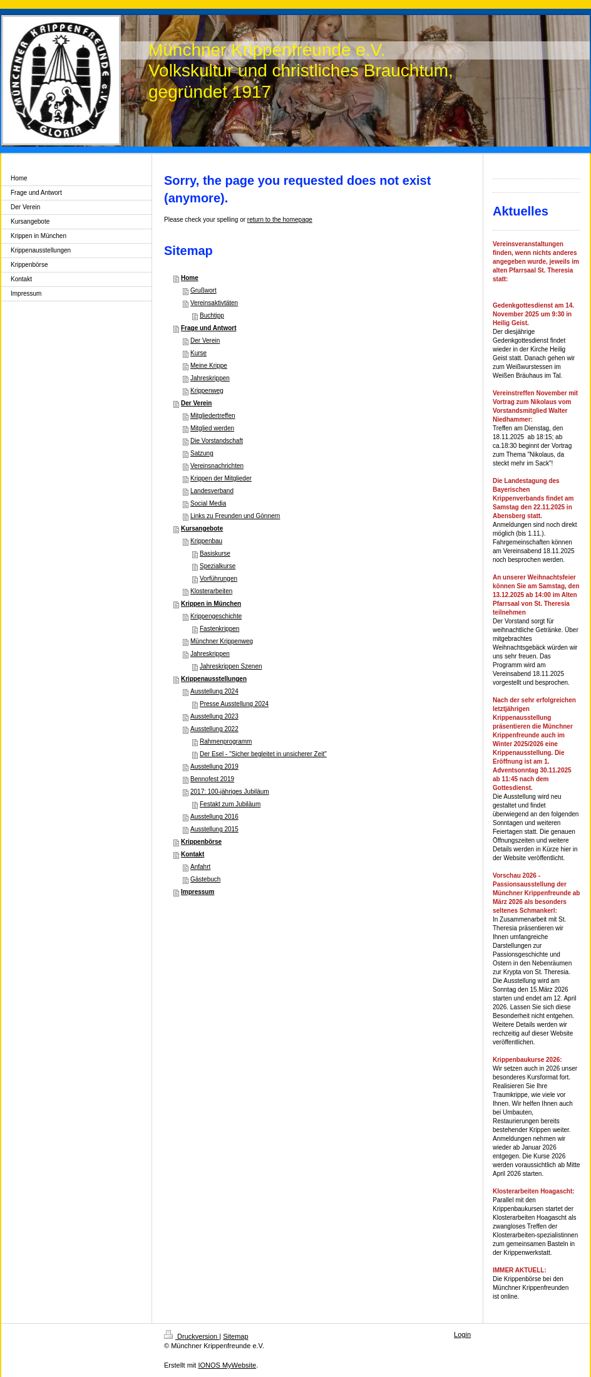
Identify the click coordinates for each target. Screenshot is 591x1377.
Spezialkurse (217, 566)
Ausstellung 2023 (214, 716)
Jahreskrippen (210, 378)
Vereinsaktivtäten (214, 302)
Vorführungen (218, 578)
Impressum (197, 891)
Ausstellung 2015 (214, 829)
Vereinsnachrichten (217, 465)
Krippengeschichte (216, 616)
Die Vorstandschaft (216, 440)
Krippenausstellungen (214, 678)
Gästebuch (205, 879)
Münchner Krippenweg (221, 641)
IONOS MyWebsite (227, 1365)
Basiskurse (215, 553)
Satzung (201, 453)
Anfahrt (200, 866)
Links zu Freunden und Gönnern (235, 515)
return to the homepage (279, 219)
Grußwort (203, 290)
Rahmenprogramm (226, 741)
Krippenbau (206, 541)
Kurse (198, 353)
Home (189, 277)
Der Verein (205, 340)
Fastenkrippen (219, 628)
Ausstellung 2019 (214, 766)
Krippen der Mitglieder (221, 478)
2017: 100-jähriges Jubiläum (229, 791)
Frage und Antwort (209, 328)
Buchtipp (212, 315)
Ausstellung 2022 (214, 728)
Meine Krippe (208, 365)
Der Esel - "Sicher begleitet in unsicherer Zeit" (263, 754)
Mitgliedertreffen (212, 415)
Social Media (208, 503)
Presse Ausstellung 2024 (234, 703)
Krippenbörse (201, 841)
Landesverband (212, 490)
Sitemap (235, 1336)
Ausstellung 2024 (214, 691)
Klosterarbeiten (211, 591)
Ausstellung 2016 (214, 816)
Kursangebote (202, 528)
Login (462, 1334)
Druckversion (191, 1336)
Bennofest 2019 (212, 779)
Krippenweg (207, 390)
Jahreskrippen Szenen (231, 666)
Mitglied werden (212, 428)
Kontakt (192, 854)
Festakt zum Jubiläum (230, 804)
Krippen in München (211, 603)
